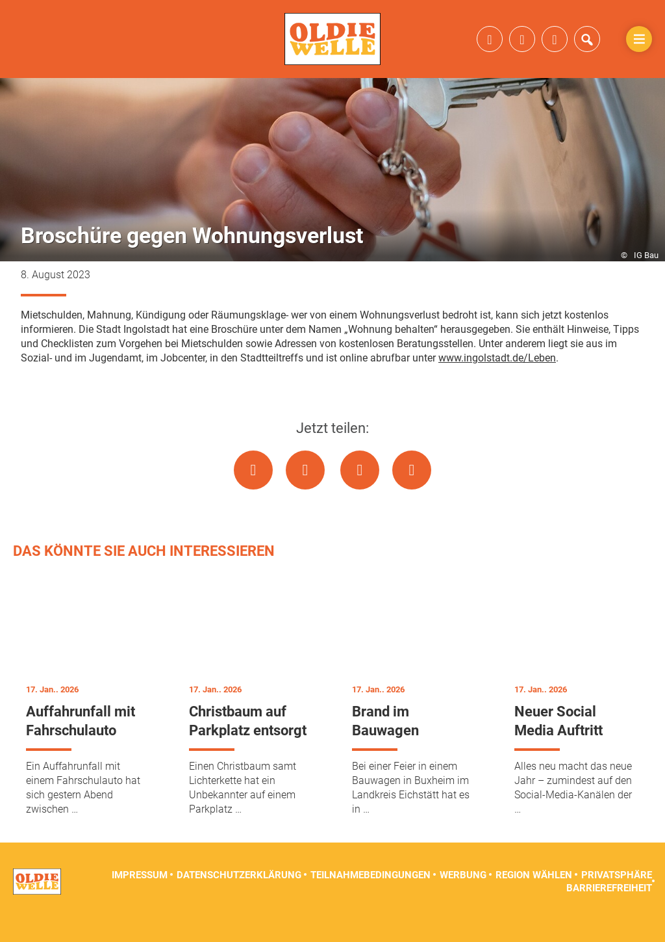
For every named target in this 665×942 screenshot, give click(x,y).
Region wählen (534, 896)
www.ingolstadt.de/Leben (497, 379)
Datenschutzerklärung (239, 896)
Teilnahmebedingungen (370, 896)
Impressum (140, 896)
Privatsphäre (616, 896)
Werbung (463, 896)
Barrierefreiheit (609, 909)
